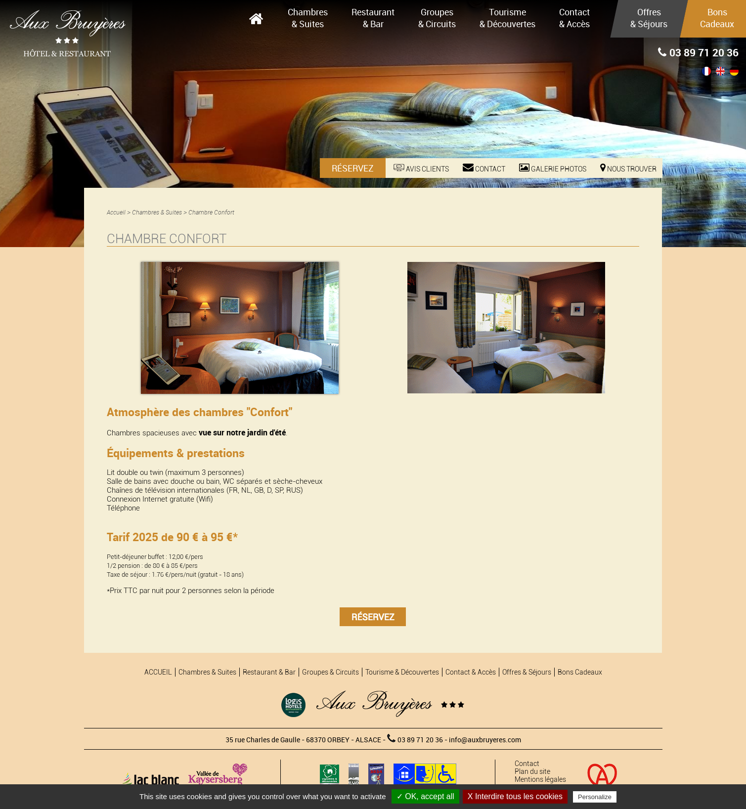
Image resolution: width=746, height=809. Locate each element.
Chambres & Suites (308, 18)
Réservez (353, 168)
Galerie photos (552, 168)
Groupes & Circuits (437, 18)
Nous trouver (628, 168)
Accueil (116, 212)
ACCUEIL (256, 19)
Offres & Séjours (648, 18)
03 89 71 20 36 (698, 52)
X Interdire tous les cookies (515, 796)
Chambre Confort (211, 212)
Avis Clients (421, 168)
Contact (484, 168)
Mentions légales (540, 779)
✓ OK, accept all (425, 796)
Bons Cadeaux (717, 18)
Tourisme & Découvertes (507, 18)
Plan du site (532, 771)
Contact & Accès (574, 18)
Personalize (595, 797)
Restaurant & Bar (373, 18)
